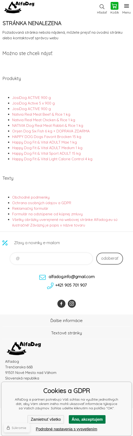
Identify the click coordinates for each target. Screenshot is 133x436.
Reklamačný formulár (30, 208)
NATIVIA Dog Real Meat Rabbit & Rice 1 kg (47, 125)
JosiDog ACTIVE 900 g (31, 97)
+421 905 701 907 (71, 285)
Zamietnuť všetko (46, 419)
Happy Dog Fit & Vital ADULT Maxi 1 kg (44, 142)
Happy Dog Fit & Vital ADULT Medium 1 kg (47, 147)
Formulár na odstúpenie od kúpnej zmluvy (47, 214)
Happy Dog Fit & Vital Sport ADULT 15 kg (46, 153)
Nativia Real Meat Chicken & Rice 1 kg (43, 120)
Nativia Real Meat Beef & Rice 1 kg (41, 114)
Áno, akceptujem (87, 419)
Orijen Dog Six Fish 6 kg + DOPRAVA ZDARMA (51, 131)
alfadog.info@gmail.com (72, 276)
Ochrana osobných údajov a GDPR (41, 203)
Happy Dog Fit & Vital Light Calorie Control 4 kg (52, 159)
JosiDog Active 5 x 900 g (33, 103)
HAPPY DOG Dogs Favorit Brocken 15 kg (46, 136)
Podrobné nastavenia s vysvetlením (66, 429)
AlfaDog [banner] (19, 8)
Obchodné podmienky (31, 197)
